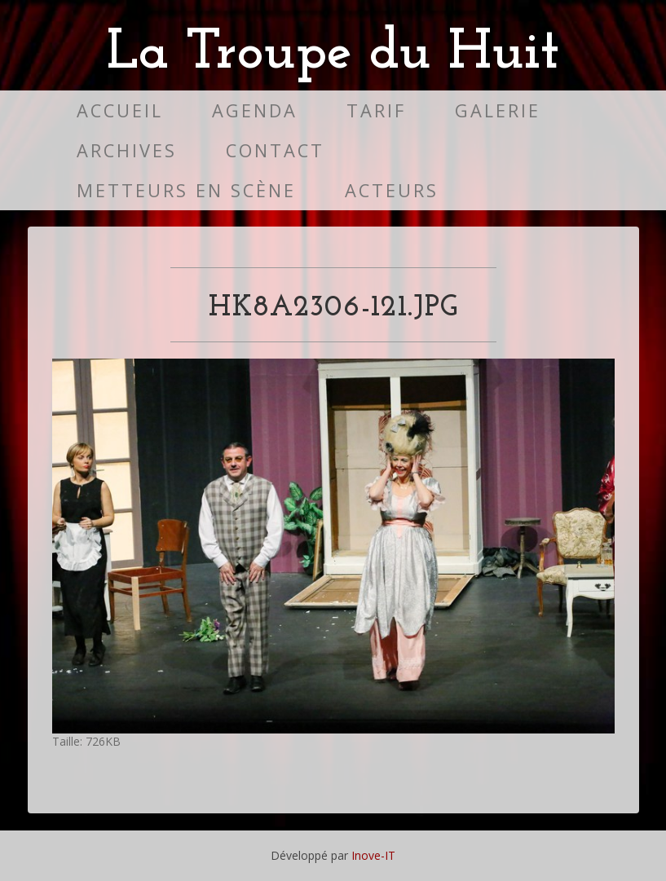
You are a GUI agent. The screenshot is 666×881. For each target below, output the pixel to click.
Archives (127, 150)
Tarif (376, 110)
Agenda (255, 110)
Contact (275, 150)
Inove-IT (373, 855)
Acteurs (392, 190)
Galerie (497, 110)
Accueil (120, 110)
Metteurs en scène (186, 190)
